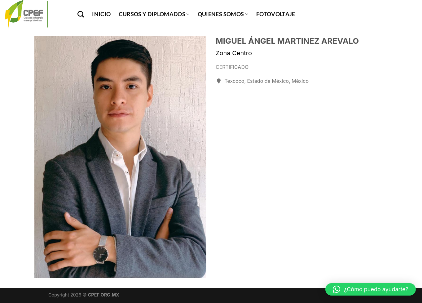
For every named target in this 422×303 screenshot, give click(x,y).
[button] (370, 289)
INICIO (101, 14)
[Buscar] (80, 14)
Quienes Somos (223, 14)
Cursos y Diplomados (154, 14)
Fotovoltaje (275, 14)
